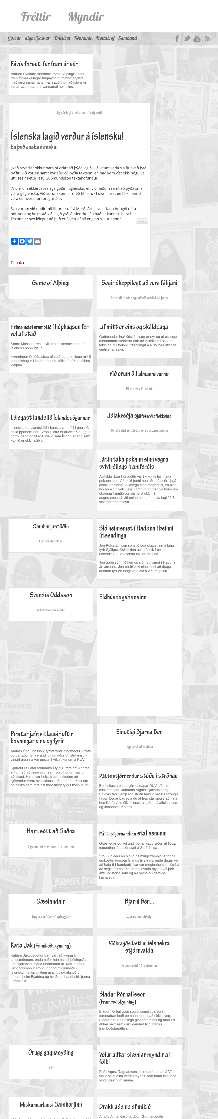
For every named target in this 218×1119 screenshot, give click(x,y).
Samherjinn (40, 889)
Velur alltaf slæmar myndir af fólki (169, 837)
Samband (127, 38)
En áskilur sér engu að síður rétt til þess (108, 250)
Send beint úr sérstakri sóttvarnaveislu (40, 392)
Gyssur (14, 38)
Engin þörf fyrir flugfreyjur (40, 728)
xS (175, 804)
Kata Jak (164, 720)
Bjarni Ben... (108, 714)
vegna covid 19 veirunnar (40, 811)
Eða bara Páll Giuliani (175, 900)
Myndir (86, 16)
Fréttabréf (105, 38)
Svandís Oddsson (40, 487)
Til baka (85, 208)
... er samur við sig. (108, 728)
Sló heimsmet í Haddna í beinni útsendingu (175, 417)
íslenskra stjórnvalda (40, 793)
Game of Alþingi (40, 229)
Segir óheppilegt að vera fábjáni (108, 233)
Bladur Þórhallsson (101, 795)
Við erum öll (108, 311)
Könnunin (83, 38)
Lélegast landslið (167, 313)
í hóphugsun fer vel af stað (169, 238)
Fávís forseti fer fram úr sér (40, 68)
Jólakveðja (40, 374)
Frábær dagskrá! (175, 385)
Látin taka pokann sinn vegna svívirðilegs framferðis (105, 379)
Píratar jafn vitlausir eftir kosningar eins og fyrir (173, 496)
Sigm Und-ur (37, 38)
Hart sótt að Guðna (108, 626)
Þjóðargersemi (55, 1102)
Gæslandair (40, 714)
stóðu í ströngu (39, 633)
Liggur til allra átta (175, 600)
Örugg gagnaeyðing (175, 789)
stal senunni (170, 633)
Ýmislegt (61, 38)
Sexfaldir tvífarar (175, 885)
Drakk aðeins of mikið (104, 888)
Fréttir (36, 16)
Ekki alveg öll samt (108, 328)
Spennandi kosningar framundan (108, 641)
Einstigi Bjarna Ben (175, 585)
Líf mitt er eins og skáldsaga (32, 313)
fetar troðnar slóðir (40, 501)
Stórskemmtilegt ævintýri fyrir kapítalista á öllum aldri (40, 910)
